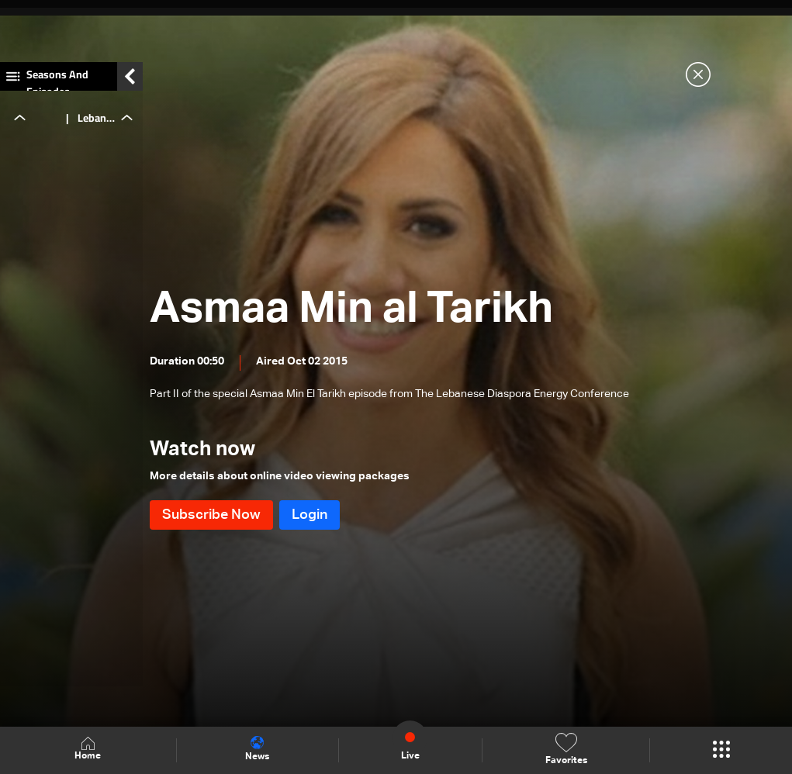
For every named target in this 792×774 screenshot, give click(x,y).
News (257, 749)
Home (87, 749)
